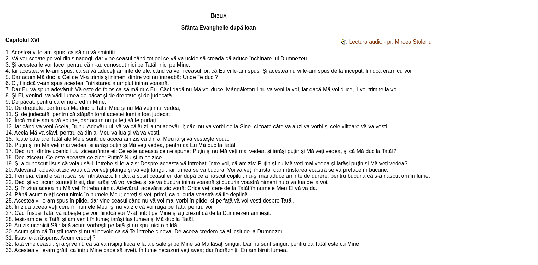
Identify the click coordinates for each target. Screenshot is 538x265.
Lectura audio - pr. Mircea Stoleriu (390, 42)
